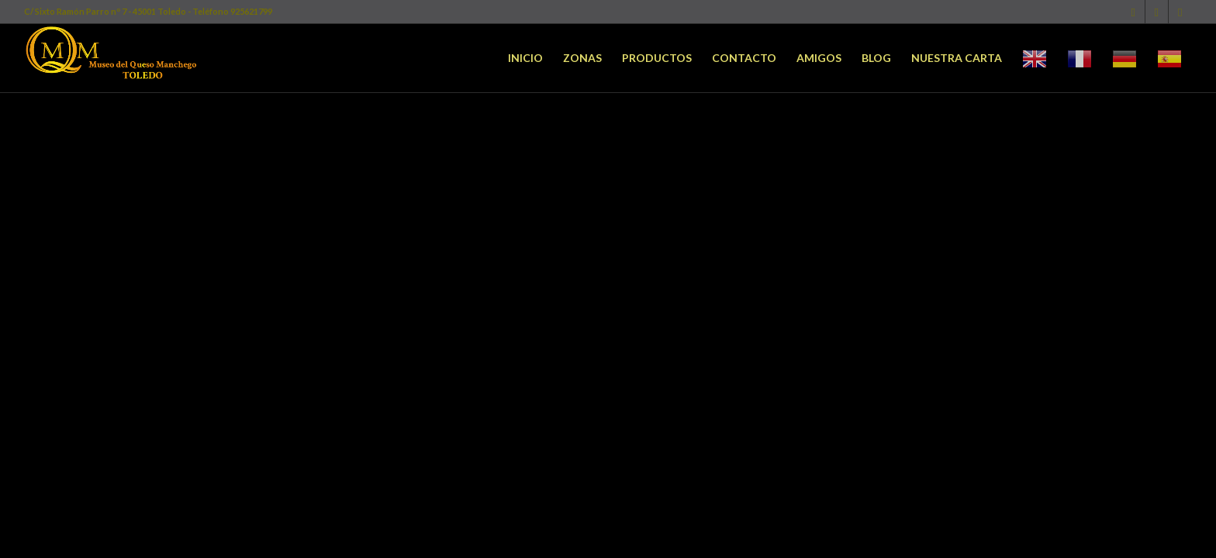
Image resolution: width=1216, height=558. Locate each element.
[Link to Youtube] (1180, 11)
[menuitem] (525, 58)
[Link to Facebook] (1133, 11)
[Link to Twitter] (1156, 11)
